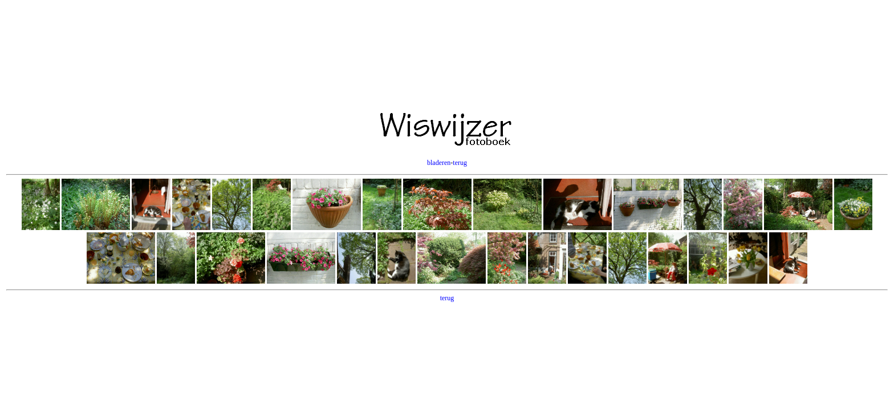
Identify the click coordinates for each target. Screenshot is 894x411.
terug (460, 163)
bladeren (438, 163)
